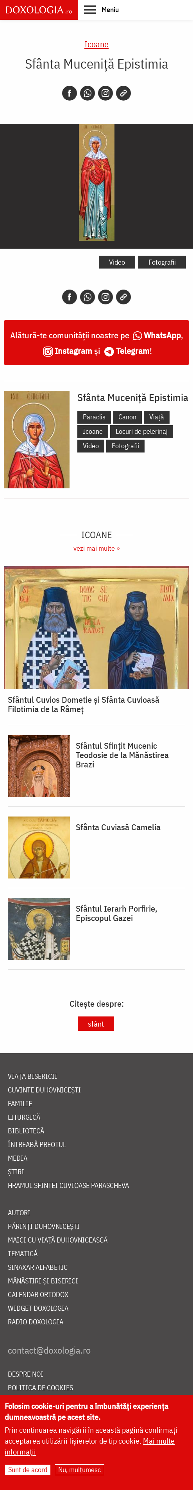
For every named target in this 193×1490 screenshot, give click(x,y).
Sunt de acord (27, 1469)
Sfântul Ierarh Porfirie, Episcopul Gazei (116, 913)
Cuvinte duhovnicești (44, 1090)
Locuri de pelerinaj (142, 431)
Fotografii (162, 262)
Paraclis (94, 416)
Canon (127, 416)
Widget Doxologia (38, 1308)
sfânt (96, 1023)
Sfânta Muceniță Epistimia (132, 397)
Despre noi (25, 1374)
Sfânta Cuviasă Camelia (118, 827)
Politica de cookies (40, 1388)
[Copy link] (123, 93)
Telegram (133, 350)
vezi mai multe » (96, 548)
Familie (20, 1104)
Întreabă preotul (37, 1145)
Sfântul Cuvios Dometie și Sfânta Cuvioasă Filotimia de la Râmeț (83, 704)
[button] (101, 9)
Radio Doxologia (35, 1322)
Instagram (73, 350)
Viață (156, 416)
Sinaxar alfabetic (38, 1268)
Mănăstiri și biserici (43, 1281)
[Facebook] (69, 93)
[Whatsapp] (87, 93)
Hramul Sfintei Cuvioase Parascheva (68, 1186)
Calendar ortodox (38, 1295)
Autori (19, 1213)
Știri (16, 1172)
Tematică (23, 1254)
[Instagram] (105, 93)
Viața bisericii (32, 1077)
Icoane (96, 43)
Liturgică (24, 1118)
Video (117, 262)
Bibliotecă (26, 1131)
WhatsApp (162, 335)
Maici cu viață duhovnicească (57, 1240)
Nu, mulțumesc (79, 1469)
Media (17, 1158)
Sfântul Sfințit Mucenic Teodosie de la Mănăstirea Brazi (122, 755)
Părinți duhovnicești (44, 1227)
